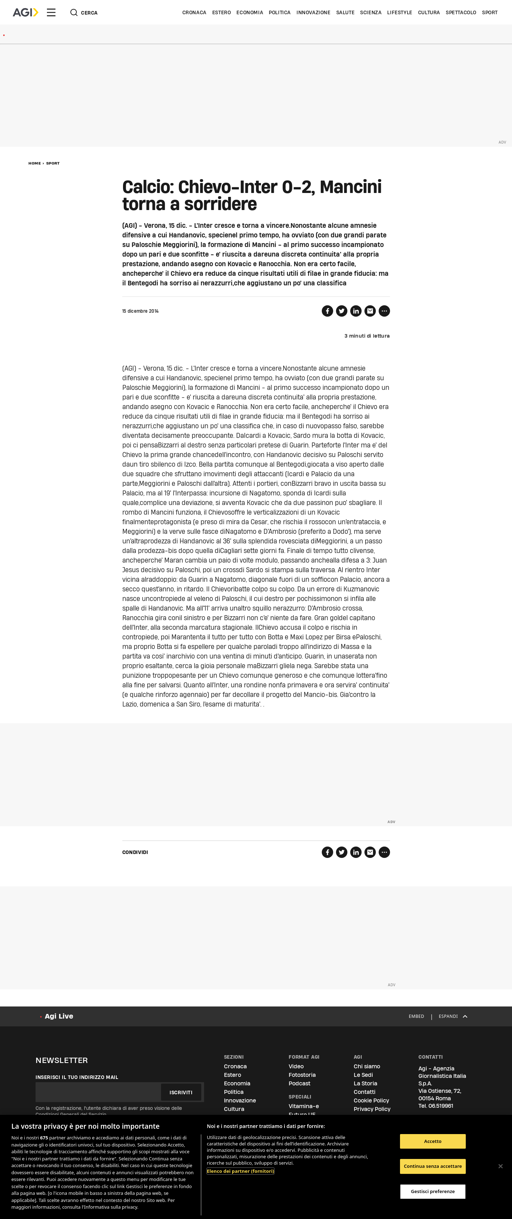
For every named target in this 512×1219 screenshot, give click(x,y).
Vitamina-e (304, 1106)
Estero (221, 12)
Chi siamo (367, 1066)
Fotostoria (302, 1075)
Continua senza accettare (433, 1166)
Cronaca (194, 12)
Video (296, 1066)
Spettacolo (461, 12)
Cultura (429, 12)
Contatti (364, 1092)
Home (34, 163)
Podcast (299, 1083)
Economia (249, 12)
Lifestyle (399, 12)
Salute (345, 12)
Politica (280, 12)
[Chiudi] (500, 1166)
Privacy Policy (372, 1109)
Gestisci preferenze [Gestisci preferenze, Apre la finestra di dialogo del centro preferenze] (433, 1191)
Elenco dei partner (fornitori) (240, 1171)
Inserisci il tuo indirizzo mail (77, 1077)
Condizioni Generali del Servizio (71, 1114)
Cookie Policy (371, 1100)
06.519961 (440, 1105)
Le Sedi (363, 1075)
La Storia (365, 1083)
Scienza (371, 12)
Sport (490, 12)
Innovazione (314, 12)
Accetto (433, 1141)
